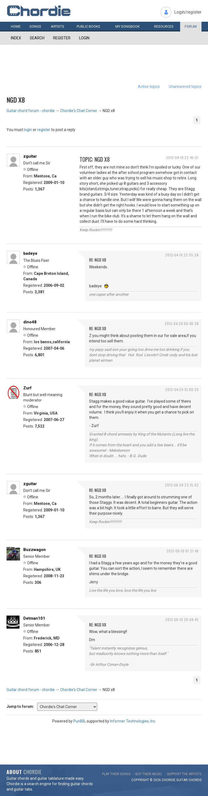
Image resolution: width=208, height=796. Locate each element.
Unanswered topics (185, 86)
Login (84, 38)
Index (16, 38)
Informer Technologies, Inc (132, 721)
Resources (164, 26)
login (28, 130)
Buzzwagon (34, 549)
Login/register (188, 12)
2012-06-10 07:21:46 (183, 551)
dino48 (30, 322)
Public (88, 26)
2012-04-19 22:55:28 (182, 255)
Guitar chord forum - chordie (30, 111)
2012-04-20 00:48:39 (182, 323)
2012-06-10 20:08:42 (182, 619)
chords (195, 780)
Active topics (149, 86)
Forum (191, 26)
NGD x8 (15, 99)
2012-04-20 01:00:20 (182, 389)
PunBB (79, 721)
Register (61, 38)
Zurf (27, 388)
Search (37, 38)
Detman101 (34, 618)
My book (127, 26)
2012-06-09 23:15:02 (182, 485)
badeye (30, 253)
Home (16, 26)
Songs (35, 26)
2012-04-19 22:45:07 (182, 157)
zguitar (30, 156)
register (43, 130)
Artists (57, 26)
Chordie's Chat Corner (78, 111)
